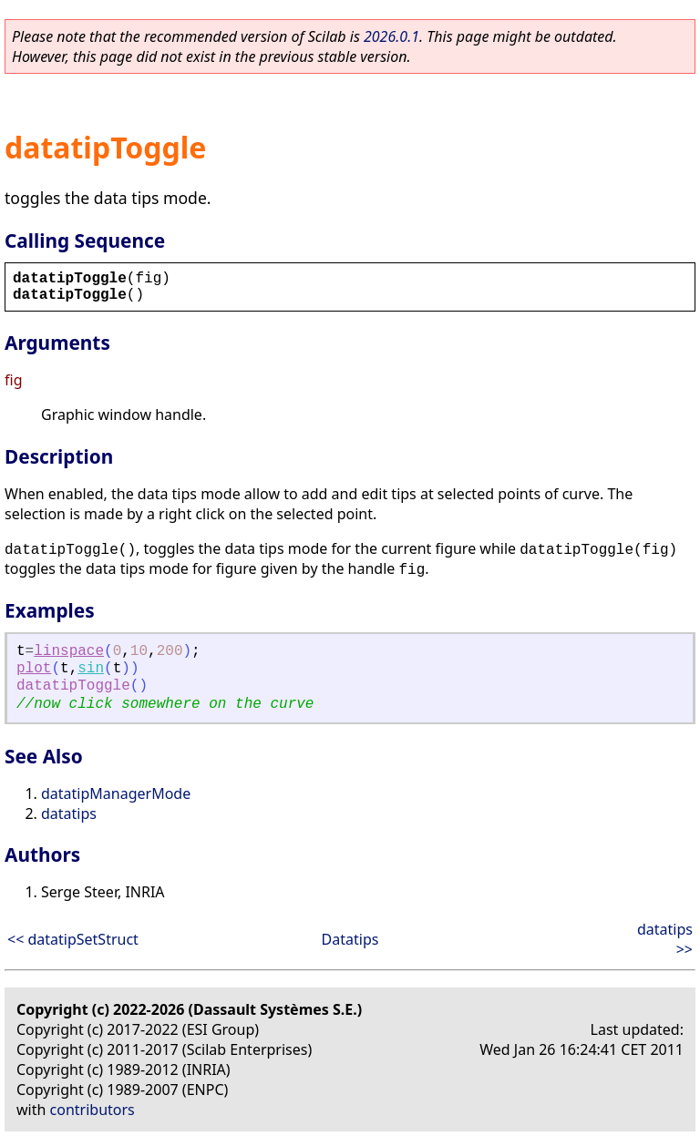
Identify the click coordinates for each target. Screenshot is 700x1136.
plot (33, 668)
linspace (69, 651)
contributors (92, 1110)
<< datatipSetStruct (73, 939)
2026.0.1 (391, 36)
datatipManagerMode (115, 793)
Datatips (350, 939)
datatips (69, 813)
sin (90, 668)
